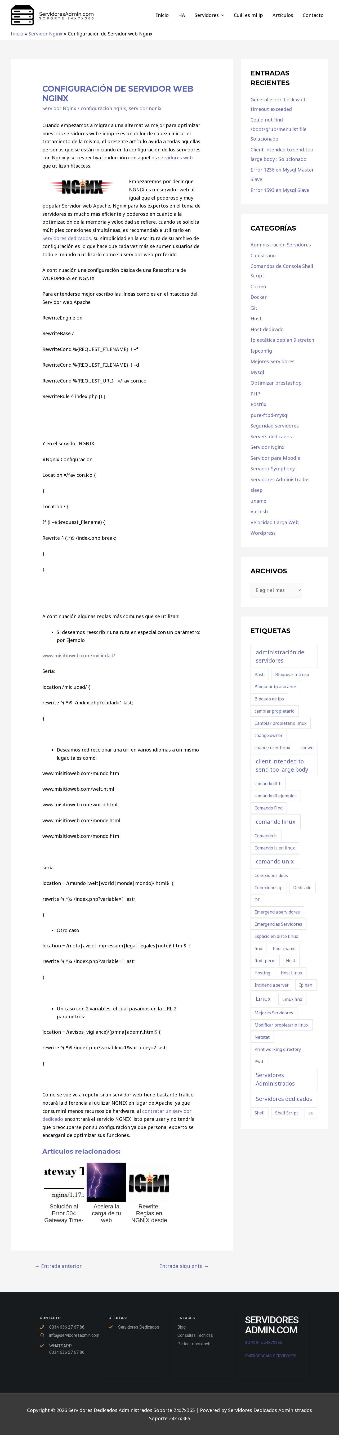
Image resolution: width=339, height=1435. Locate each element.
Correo (258, 286)
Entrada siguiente (184, 1266)
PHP (255, 393)
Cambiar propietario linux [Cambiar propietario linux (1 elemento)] (280, 723)
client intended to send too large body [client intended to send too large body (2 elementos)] (282, 765)
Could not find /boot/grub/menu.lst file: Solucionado (279, 129)
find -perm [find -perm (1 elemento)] (265, 961)
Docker (259, 297)
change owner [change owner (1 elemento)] (269, 735)
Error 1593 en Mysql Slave (280, 190)
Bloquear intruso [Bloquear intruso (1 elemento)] (292, 674)
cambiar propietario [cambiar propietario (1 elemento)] (275, 711)
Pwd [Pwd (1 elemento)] (259, 1061)
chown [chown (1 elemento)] (307, 747)
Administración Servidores (281, 244)
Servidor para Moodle (275, 458)
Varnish (259, 511)
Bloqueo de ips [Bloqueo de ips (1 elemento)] (269, 699)
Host (256, 318)
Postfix (258, 404)
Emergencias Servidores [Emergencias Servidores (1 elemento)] (278, 924)
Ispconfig (261, 351)
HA (181, 15)
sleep (257, 490)
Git (254, 308)
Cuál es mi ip (248, 15)
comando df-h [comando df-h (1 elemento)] (268, 783)
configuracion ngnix (103, 108)
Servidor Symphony (273, 468)
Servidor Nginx (59, 108)
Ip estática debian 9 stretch (282, 340)
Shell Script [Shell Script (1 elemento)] (286, 1113)
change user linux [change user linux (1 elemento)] (272, 747)
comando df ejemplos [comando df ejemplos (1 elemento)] (276, 796)
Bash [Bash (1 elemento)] (260, 674)
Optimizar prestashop (276, 383)
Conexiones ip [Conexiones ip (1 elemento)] (269, 887)
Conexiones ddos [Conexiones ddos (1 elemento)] (271, 875)
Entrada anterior (58, 1266)
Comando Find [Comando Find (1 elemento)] (269, 808)
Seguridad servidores (275, 425)
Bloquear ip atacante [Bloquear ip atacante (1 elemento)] (275, 687)
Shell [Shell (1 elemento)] (260, 1113)
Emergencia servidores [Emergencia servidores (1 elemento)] (277, 912)
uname (258, 501)
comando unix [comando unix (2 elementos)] (275, 861)
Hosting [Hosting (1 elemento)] (262, 973)
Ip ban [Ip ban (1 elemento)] (305, 985)
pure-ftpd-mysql (269, 415)
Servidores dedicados (66, 238)
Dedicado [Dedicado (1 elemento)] (302, 887)
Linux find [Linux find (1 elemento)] (292, 999)
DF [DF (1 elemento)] (257, 900)
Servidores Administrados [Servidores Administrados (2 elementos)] (275, 1079)
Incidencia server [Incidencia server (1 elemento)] (272, 985)
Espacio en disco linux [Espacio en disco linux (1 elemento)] (276, 936)
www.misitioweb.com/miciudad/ (78, 655)
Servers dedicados (271, 436)
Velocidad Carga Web (275, 522)
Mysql (257, 372)
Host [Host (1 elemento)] (290, 961)
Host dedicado (267, 329)
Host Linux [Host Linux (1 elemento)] (291, 973)
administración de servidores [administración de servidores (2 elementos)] (280, 656)
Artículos (283, 15)
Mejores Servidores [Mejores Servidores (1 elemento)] (274, 1013)
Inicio (162, 15)
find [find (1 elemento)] (258, 948)
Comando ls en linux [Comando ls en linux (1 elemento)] (275, 848)
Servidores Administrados (280, 479)
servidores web (175, 157)
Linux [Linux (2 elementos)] (263, 998)
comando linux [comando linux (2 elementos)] (275, 821)
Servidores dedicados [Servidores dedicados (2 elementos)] (284, 1099)
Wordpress (263, 533)
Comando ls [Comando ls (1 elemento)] (266, 836)
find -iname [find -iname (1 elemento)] (284, 948)
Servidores (207, 15)
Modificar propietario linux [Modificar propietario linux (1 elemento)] (281, 1025)
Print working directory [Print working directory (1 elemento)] (278, 1049)
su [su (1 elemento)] (311, 1113)
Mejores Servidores (273, 361)
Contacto (313, 15)
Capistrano (263, 255)
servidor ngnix (145, 108)
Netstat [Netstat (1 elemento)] (262, 1037)
